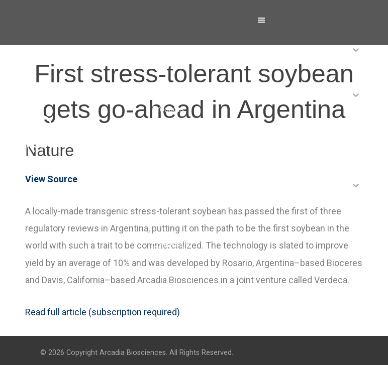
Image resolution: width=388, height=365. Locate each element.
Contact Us (171, 245)
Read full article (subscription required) (102, 312)
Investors (168, 199)
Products (168, 109)
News (162, 154)
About (162, 64)
